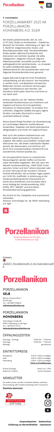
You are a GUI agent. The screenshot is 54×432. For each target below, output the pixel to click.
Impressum (45, 424)
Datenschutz (45, 421)
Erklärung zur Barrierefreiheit (22, 424)
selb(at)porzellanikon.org (13, 305)
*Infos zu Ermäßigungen (40, 363)
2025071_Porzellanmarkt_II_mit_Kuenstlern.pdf (28, 263)
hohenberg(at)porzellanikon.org (16, 328)
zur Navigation (49, 5)
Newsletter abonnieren (13, 388)
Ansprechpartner (28, 421)
